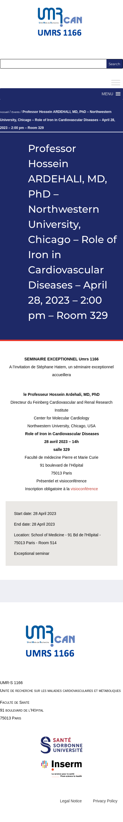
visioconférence (84, 489)
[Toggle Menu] (115, 82)
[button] (107, 93)
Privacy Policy (105, 801)
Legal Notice (71, 801)
